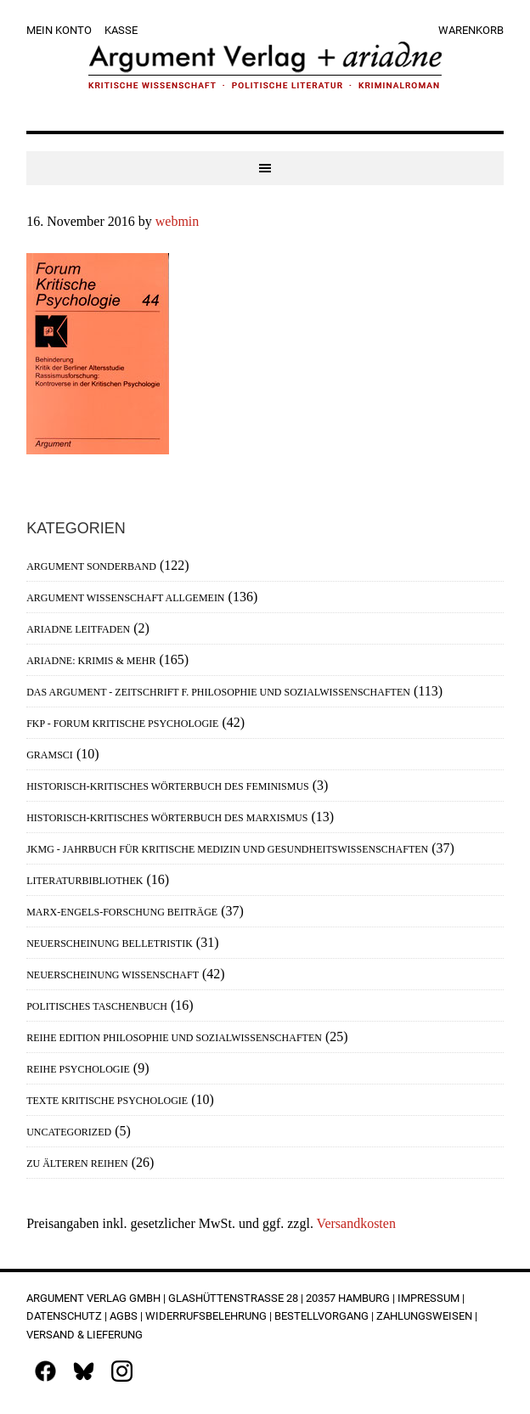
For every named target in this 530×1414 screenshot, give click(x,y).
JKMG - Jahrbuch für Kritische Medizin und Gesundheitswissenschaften (227, 849)
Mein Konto (59, 30)
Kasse (121, 30)
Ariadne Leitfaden (78, 629)
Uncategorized (68, 1132)
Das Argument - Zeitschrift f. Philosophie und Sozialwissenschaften (218, 692)
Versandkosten (356, 1223)
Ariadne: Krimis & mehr (90, 661)
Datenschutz (64, 1316)
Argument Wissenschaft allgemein (125, 598)
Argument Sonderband (91, 566)
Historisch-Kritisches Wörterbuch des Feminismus (167, 786)
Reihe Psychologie (78, 1069)
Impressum (429, 1298)
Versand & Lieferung (84, 1334)
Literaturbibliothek (84, 881)
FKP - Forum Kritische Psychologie (122, 724)
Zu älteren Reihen (77, 1163)
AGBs (124, 1316)
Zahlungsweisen (424, 1316)
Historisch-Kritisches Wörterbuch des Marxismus (166, 818)
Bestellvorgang (321, 1316)
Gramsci (49, 755)
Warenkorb (471, 30)
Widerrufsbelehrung (206, 1316)
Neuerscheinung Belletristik (109, 943)
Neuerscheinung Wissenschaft (112, 975)
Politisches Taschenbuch (96, 1006)
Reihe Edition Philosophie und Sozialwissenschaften (174, 1038)
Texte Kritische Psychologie (107, 1101)
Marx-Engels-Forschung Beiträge (121, 912)
